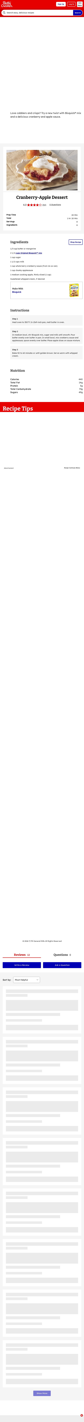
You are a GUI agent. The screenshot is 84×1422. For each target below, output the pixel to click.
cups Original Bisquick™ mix (29, 253)
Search (78, 13)
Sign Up (61, 4)
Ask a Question (62, 965)
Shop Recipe (75, 242)
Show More (42, 1393)
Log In (71, 4)
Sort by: (7, 980)
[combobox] (37, 13)
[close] (82, 1415)
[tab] (22, 955)
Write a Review (21, 965)
